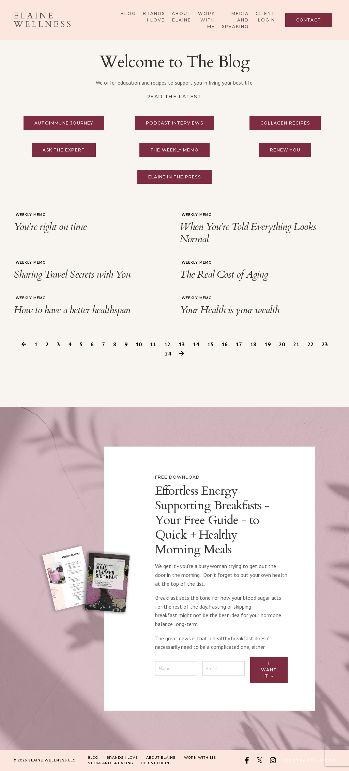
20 (282, 344)
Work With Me (206, 20)
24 (168, 353)
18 (253, 344)
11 (153, 344)
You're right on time (50, 227)
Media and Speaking (235, 20)
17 (239, 344)
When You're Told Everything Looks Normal (248, 233)
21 (296, 344)
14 (196, 344)
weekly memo (31, 215)
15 (210, 344)
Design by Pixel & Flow (309, 760)
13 (182, 344)
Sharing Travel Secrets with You (72, 274)
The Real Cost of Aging (224, 274)
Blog (128, 13)
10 (139, 344)
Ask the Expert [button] (64, 149)
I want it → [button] (269, 670)
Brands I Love (154, 17)
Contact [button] (308, 20)
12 (167, 344)
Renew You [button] (285, 149)
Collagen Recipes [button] (285, 123)
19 (267, 344)
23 (325, 344)
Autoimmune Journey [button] (63, 123)
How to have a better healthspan (72, 310)
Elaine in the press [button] (174, 176)
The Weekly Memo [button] (174, 149)
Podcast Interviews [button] (174, 123)
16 (225, 344)
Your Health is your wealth (229, 310)
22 (310, 344)
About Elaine (181, 17)
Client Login (265, 17)
